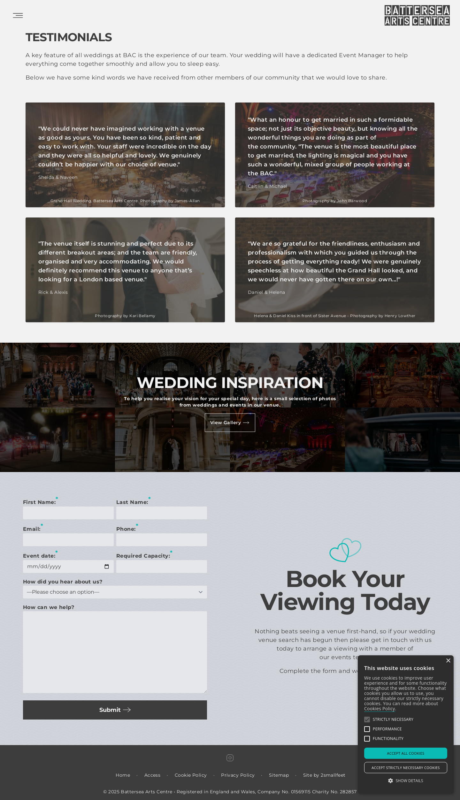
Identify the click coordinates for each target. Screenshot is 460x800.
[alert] (406, 724)
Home (123, 775)
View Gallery (230, 422)
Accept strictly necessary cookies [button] (406, 767)
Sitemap (279, 775)
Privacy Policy (238, 775)
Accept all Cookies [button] (406, 753)
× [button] (448, 661)
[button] (367, 719)
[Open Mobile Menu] (18, 15)
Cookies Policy (379, 708)
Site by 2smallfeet (324, 775)
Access (152, 775)
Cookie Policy (191, 775)
